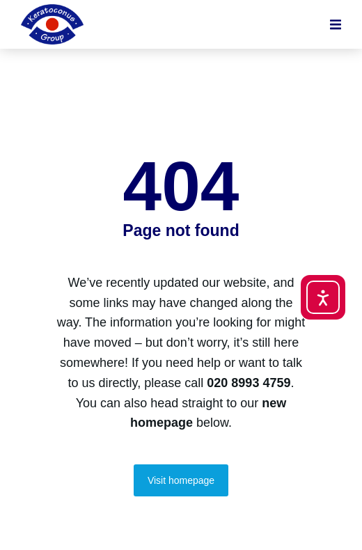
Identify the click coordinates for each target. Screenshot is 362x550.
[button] (335, 24)
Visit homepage (181, 480)
